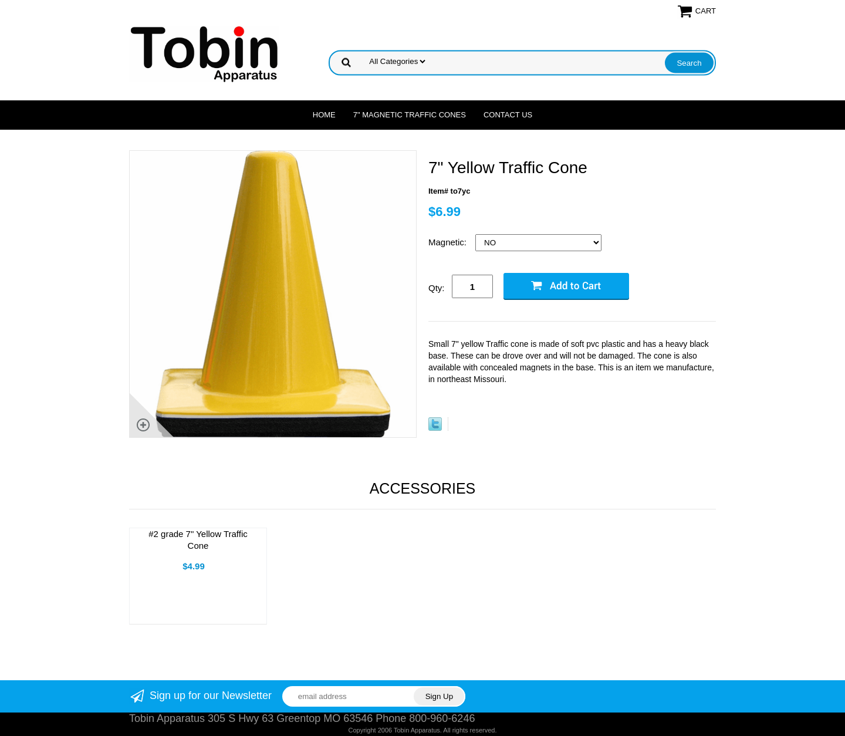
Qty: (436, 288)
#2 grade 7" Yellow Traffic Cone (198, 540)
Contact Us (508, 114)
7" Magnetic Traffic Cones (409, 114)
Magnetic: (448, 242)
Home (324, 114)
